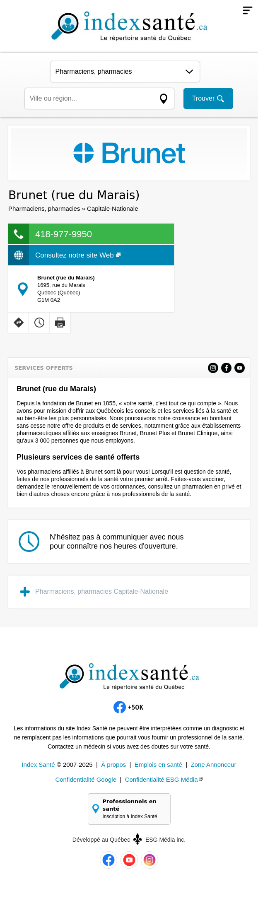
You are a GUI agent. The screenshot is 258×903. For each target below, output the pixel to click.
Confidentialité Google (85, 779)
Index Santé (38, 764)
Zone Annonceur (213, 764)
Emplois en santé (158, 764)
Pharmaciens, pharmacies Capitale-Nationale (101, 591)
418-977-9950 (63, 234)
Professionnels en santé (133, 809)
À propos (113, 764)
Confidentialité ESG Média (161, 779)
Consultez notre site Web (78, 255)
